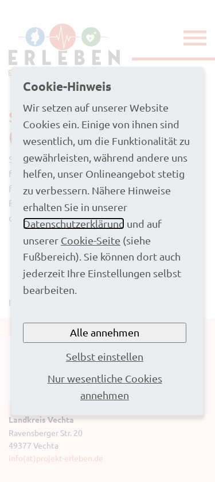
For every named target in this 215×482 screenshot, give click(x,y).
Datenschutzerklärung (73, 223)
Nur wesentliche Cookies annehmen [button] (105, 386)
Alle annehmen (104, 332)
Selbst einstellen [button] (104, 356)
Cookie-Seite (90, 240)
